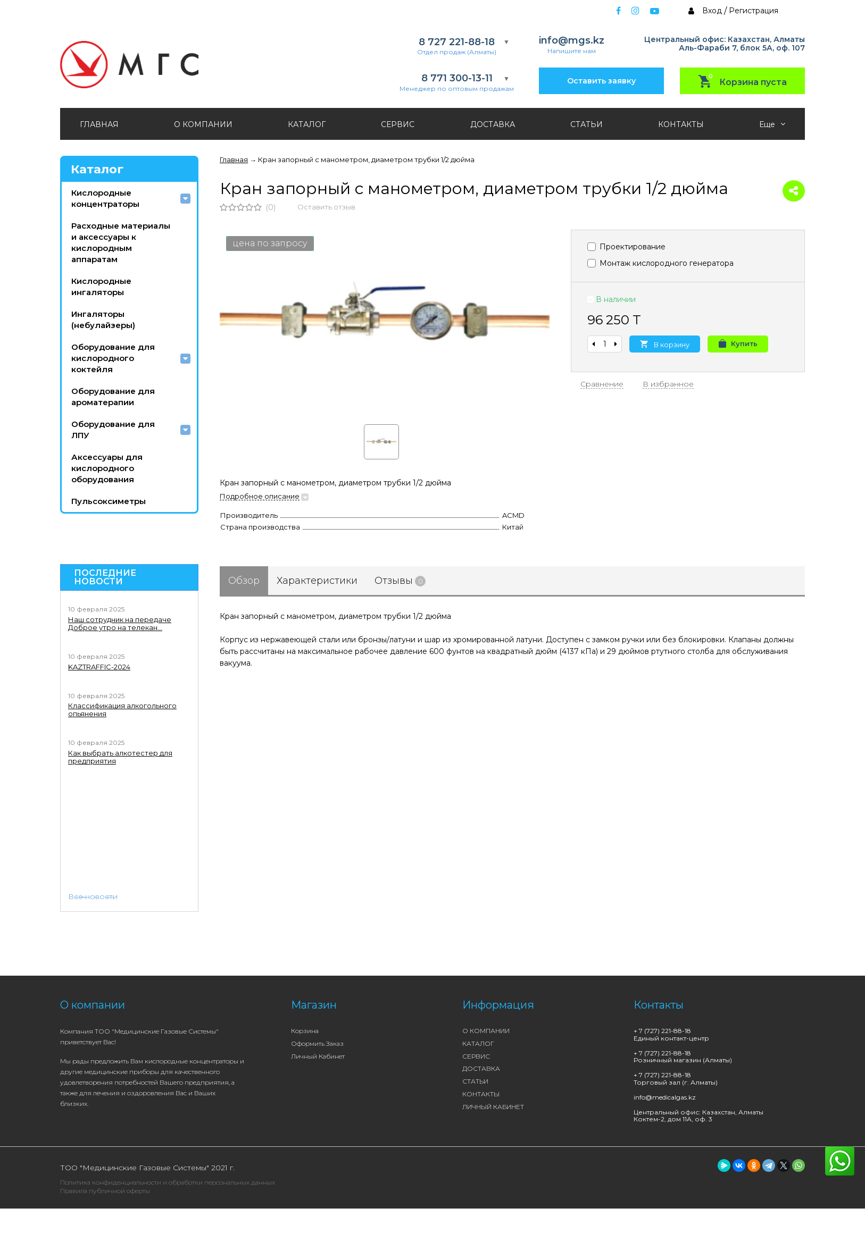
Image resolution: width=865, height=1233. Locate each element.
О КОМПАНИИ (203, 124)
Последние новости (105, 577)
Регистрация (753, 10)
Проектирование (626, 246)
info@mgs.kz (571, 40)
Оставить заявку (601, 81)
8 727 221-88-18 (457, 42)
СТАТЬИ (586, 124)
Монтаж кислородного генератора (660, 263)
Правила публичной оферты (105, 1191)
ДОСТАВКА (492, 124)
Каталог (97, 169)
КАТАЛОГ (307, 124)
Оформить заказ (317, 1043)
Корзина (305, 1031)
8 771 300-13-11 (457, 78)
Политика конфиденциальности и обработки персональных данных (167, 1182)
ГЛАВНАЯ (99, 124)
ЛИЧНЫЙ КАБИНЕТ (493, 1107)
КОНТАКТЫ (681, 124)
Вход (712, 10)
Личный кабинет (318, 1056)
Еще (772, 124)
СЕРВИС (397, 124)
